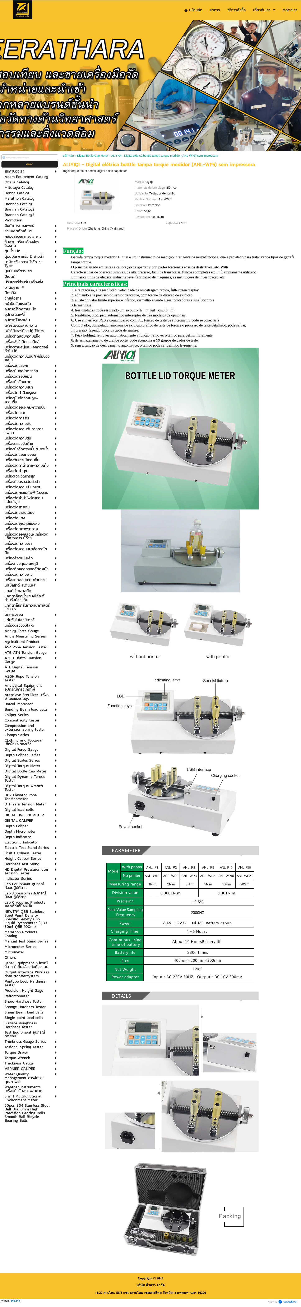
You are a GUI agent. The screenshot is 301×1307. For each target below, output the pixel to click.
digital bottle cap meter (112, 171)
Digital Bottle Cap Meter (92, 155)
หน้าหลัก (68, 155)
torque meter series (83, 171)
